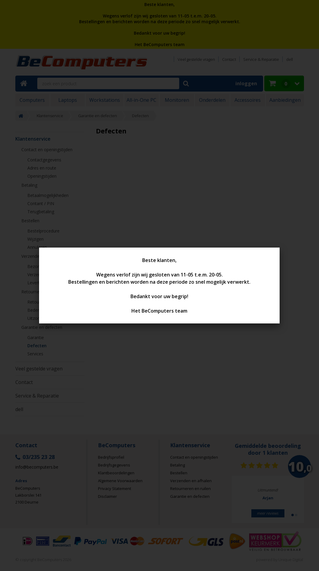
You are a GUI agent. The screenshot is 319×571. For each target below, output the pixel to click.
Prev (245, 502)
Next (290, 502)
